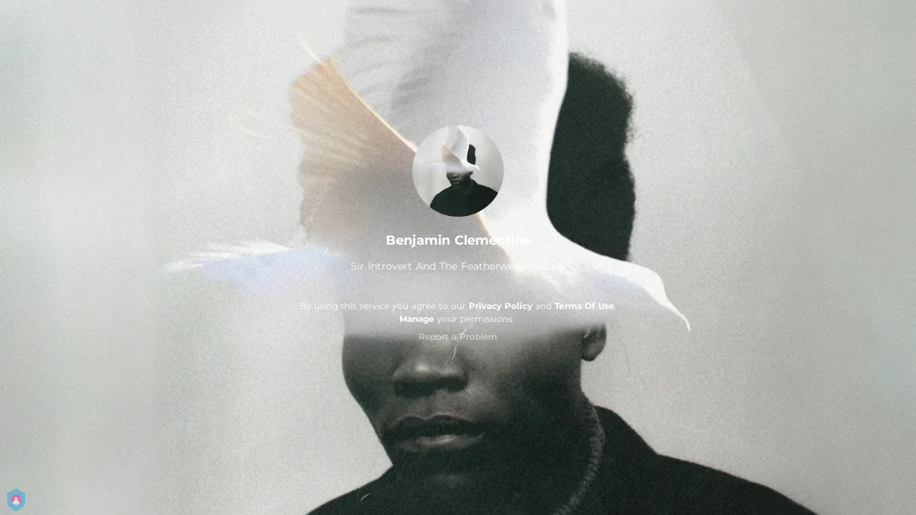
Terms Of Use (585, 305)
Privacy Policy (500, 305)
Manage (416, 318)
